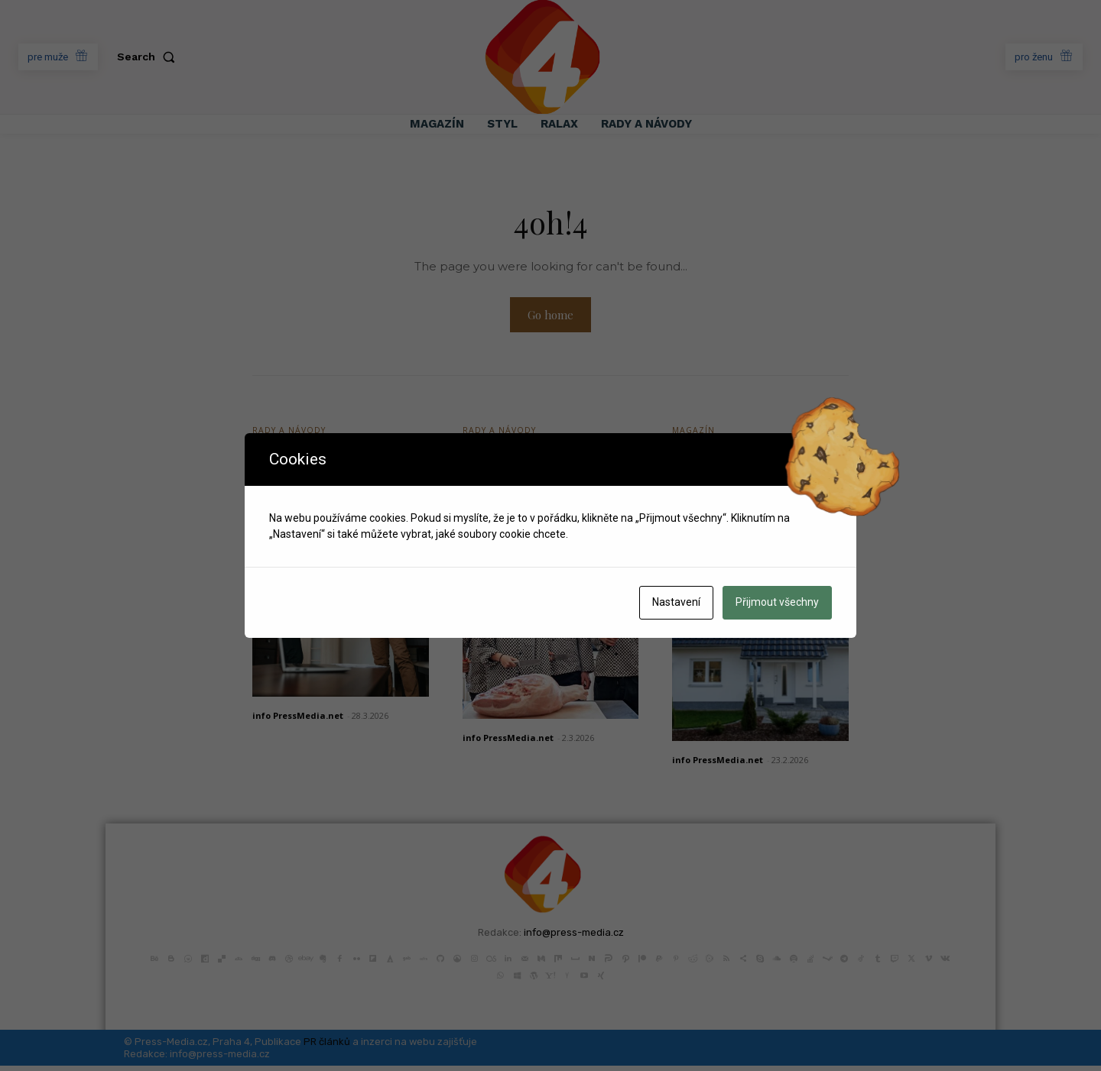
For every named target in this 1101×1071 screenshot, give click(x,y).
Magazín (694, 434)
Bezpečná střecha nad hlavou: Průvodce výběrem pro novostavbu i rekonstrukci (754, 501)
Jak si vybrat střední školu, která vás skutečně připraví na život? (541, 490)
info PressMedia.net (297, 720)
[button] (149, 56)
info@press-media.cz (574, 937)
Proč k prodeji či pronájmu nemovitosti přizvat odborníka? (336, 479)
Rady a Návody (291, 434)
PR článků (327, 1047)
